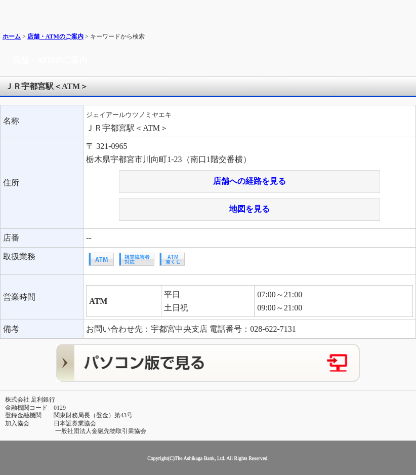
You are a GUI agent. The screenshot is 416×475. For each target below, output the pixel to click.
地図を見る (249, 209)
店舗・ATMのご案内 (55, 36)
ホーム (12, 36)
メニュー (404, 11)
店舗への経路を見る (249, 181)
